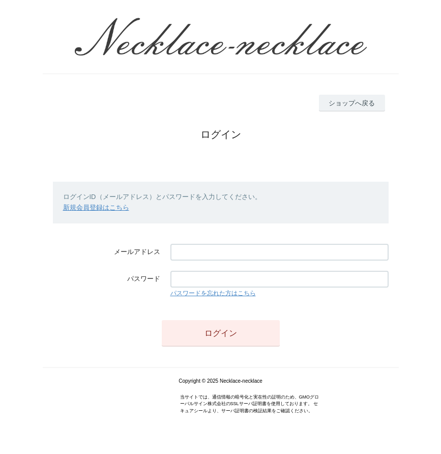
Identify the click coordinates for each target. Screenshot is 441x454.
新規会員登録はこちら (96, 207)
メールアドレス (137, 252)
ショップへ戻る (352, 103)
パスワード (143, 278)
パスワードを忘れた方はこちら (213, 293)
